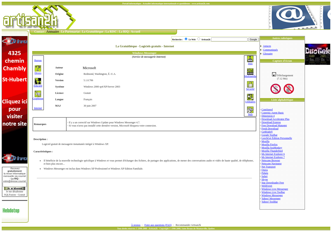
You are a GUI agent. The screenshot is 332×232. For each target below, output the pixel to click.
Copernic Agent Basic (272, 112)
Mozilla (265, 141)
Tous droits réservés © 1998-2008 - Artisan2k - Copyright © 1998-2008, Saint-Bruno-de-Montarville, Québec (166, 228)
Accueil (135, 31)
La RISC (111, 31)
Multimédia (250, 75)
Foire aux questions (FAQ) (158, 225)
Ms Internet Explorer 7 (273, 157)
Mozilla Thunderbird (272, 150)
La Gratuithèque (92, 31)
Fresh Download (269, 128)
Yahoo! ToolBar (269, 201)
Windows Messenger (272, 195)
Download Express (271, 122)
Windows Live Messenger (274, 189)
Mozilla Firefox (269, 144)
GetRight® (267, 131)
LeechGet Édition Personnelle (276, 138)
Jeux (250, 62)
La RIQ (124, 31)
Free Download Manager (274, 125)
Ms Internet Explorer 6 (273, 154)
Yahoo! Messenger (271, 198)
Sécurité (250, 87)
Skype (264, 179)
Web (250, 113)
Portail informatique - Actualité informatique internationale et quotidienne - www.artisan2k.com (166, 3)
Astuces (267, 45)
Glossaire (268, 53)
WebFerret (266, 185)
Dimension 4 (268, 115)
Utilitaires (250, 100)
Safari (264, 176)
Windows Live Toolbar (273, 192)
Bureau (38, 60)
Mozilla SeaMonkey (271, 147)
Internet (38, 108)
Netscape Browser (270, 160)
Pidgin (264, 173)
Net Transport (268, 166)
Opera (264, 169)
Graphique (38, 97)
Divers (38, 72)
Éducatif (38, 84)
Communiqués (270, 49)
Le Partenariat (70, 31)
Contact (39, 31)
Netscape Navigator (271, 163)
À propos (135, 225)
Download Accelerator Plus (275, 119)
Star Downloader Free (272, 182)
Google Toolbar (269, 134)
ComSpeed (267, 109)
